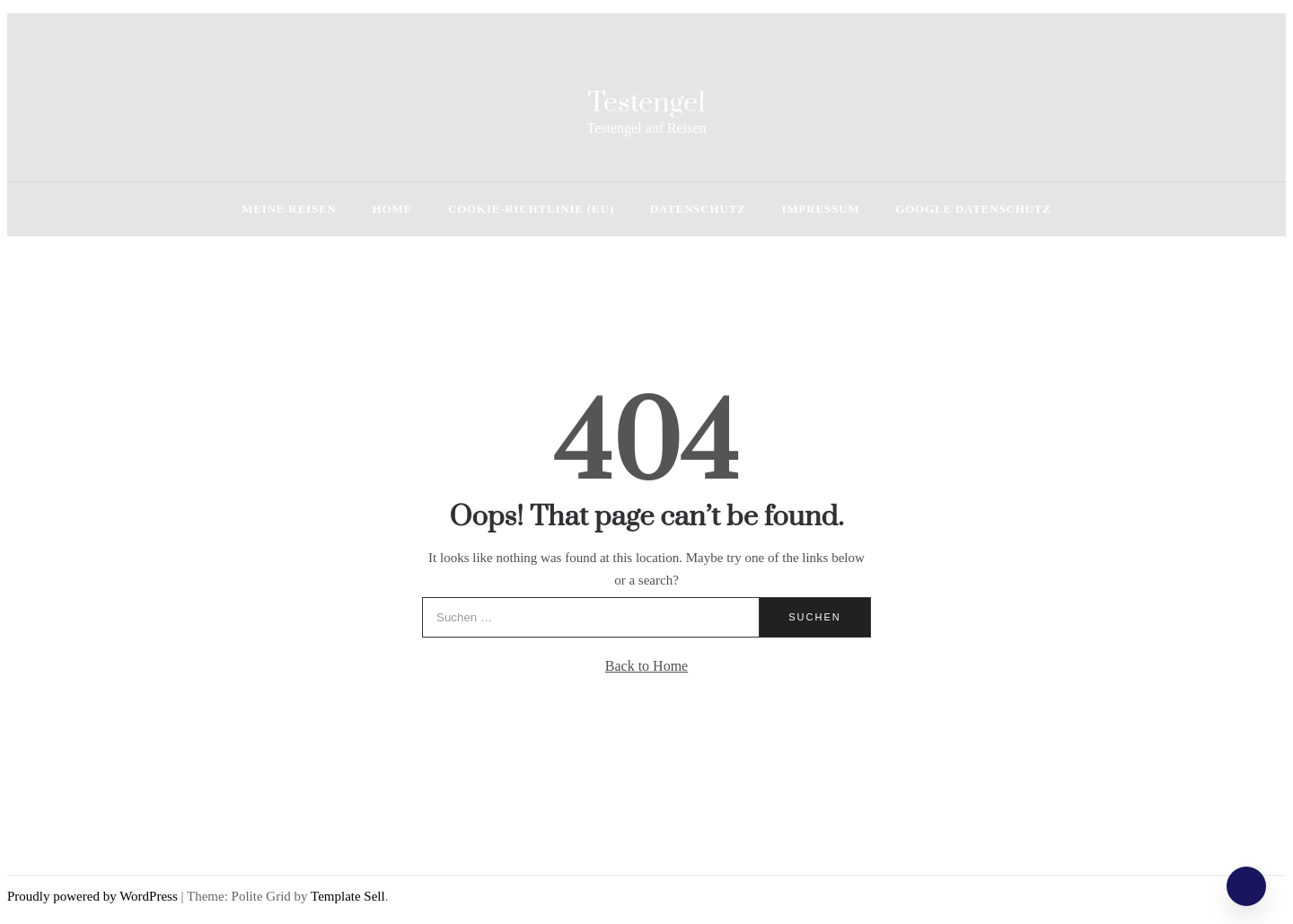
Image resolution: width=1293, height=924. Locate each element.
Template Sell (348, 896)
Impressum (821, 209)
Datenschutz (698, 209)
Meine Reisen (289, 209)
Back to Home (646, 665)
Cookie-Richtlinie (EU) (531, 209)
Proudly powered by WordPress (94, 896)
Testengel (646, 102)
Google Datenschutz (973, 209)
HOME (392, 209)
